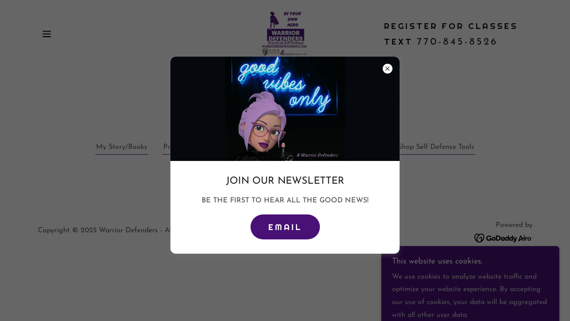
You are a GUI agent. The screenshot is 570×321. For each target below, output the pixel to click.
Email (285, 227)
